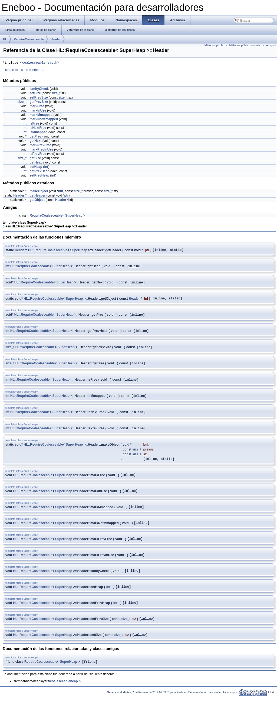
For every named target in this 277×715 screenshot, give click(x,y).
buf (60, 192)
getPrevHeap (39, 172)
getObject (36, 201)
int (24, 124)
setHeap (35, 167)
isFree (34, 124)
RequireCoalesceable (29, 39)
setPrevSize (38, 98)
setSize (35, 94)
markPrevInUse (41, 150)
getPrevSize (38, 103)
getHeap (35, 163)
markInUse (37, 111)
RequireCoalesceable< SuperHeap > (57, 216)
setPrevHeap (39, 176)
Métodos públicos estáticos (246, 45)
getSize (35, 159)
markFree (36, 107)
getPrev (35, 137)
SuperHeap (78, 251)
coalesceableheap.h (39, 63)
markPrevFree (40, 146)
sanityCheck (39, 90)
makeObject (38, 192)
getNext (35, 141)
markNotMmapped (43, 120)
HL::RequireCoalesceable (47, 251)
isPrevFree (37, 154)
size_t (55, 94)
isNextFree (37, 128)
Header (56, 39)
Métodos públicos (216, 45)
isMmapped (38, 133)
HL (5, 39)
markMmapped (40, 115)
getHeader (37, 196)
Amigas (271, 45)
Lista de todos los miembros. (23, 71)
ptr (66, 196)
